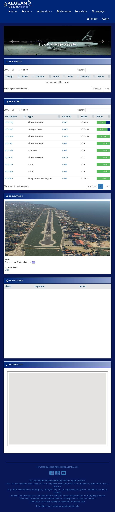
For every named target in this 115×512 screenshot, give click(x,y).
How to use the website (57, 44)
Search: (94, 70)
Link (7, 270)
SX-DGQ (9, 122)
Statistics (81, 11)
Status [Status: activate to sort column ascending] (101, 76)
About (26, 11)
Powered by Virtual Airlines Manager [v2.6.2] (57, 467)
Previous (97, 89)
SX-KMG (9, 171)
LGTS (65, 157)
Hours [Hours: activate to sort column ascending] (56, 76)
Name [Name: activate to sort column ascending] (25, 76)
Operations (44, 11)
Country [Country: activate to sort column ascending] (85, 76)
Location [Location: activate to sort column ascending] (40, 76)
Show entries (16, 70)
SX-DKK (9, 129)
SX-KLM (9, 164)
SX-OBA (9, 178)
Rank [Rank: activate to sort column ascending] (70, 76)
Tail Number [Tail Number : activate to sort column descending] (11, 116)
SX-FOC (9, 157)
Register (92, 19)
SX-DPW (9, 136)
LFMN (65, 136)
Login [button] (105, 19)
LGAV (65, 122)
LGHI (64, 143)
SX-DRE (9, 143)
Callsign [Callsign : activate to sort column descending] (9, 76)
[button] (12, 40)
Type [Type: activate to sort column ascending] (30, 116)
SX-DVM (9, 150)
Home (12, 11)
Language (98, 11)
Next (107, 89)
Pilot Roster (64, 11)
